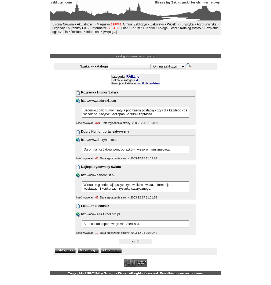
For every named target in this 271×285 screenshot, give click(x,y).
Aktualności (85, 24)
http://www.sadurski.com (96, 101)
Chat (125, 28)
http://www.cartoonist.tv (95, 175)
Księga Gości (167, 28)
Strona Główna (63, 24)
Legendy (58, 28)
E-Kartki (149, 28)
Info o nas (93, 32)
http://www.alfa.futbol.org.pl (98, 214)
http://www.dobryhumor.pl (96, 140)
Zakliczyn (157, 24)
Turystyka (187, 24)
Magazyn (103, 24)
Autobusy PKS (78, 28)
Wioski (172, 24)
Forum (135, 28)
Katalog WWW (191, 28)
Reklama (77, 32)
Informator (99, 28)
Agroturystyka (207, 24)
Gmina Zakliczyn (135, 24)
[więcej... (109, 32)
